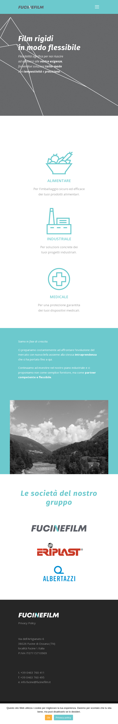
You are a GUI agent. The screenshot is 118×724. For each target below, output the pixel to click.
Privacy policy (63, 717)
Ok (48, 717)
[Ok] (113, 714)
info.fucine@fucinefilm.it (36, 682)
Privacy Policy (27, 623)
